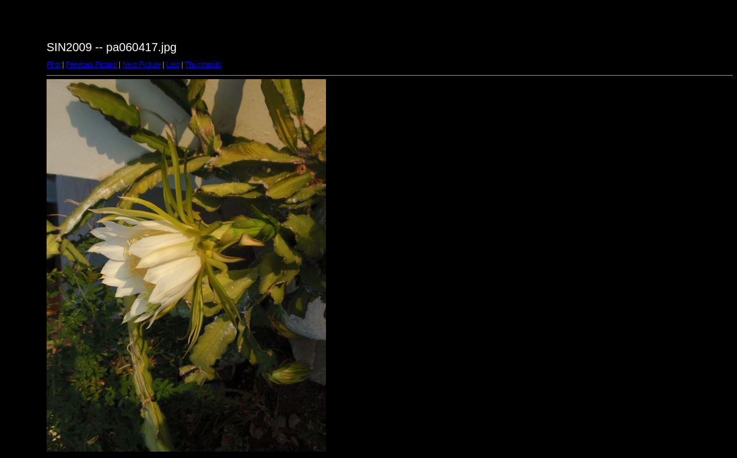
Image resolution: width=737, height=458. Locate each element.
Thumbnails (203, 65)
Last (172, 65)
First (53, 65)
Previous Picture (91, 65)
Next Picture (141, 65)
